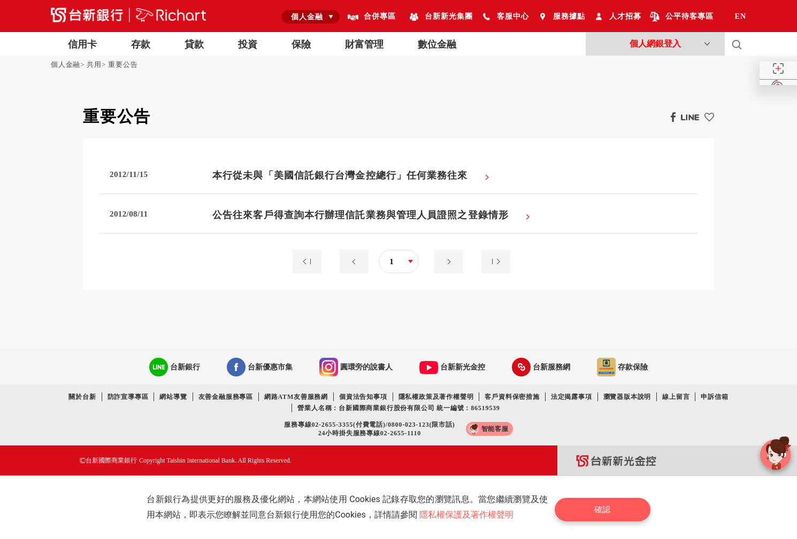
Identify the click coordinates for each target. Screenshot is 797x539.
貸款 (194, 44)
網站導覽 (173, 397)
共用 (94, 64)
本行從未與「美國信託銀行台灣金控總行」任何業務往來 (340, 175)
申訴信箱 (714, 397)
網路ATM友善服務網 (296, 397)
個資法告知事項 (363, 397)
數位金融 (437, 44)
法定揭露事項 (571, 397)
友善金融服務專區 (225, 397)
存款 (140, 44)
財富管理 (364, 44)
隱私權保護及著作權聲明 (469, 515)
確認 (607, 507)
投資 (247, 44)
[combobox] (310, 16)
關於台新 (82, 397)
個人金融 (65, 64)
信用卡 (82, 44)
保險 (301, 44)
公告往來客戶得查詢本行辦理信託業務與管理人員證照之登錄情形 (360, 215)
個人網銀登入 (655, 43)
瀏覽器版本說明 (627, 397)
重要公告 (122, 64)
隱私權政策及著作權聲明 (436, 397)
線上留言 (675, 397)
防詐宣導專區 (128, 397)
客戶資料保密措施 (512, 397)
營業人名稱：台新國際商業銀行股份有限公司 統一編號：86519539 (398, 408)
